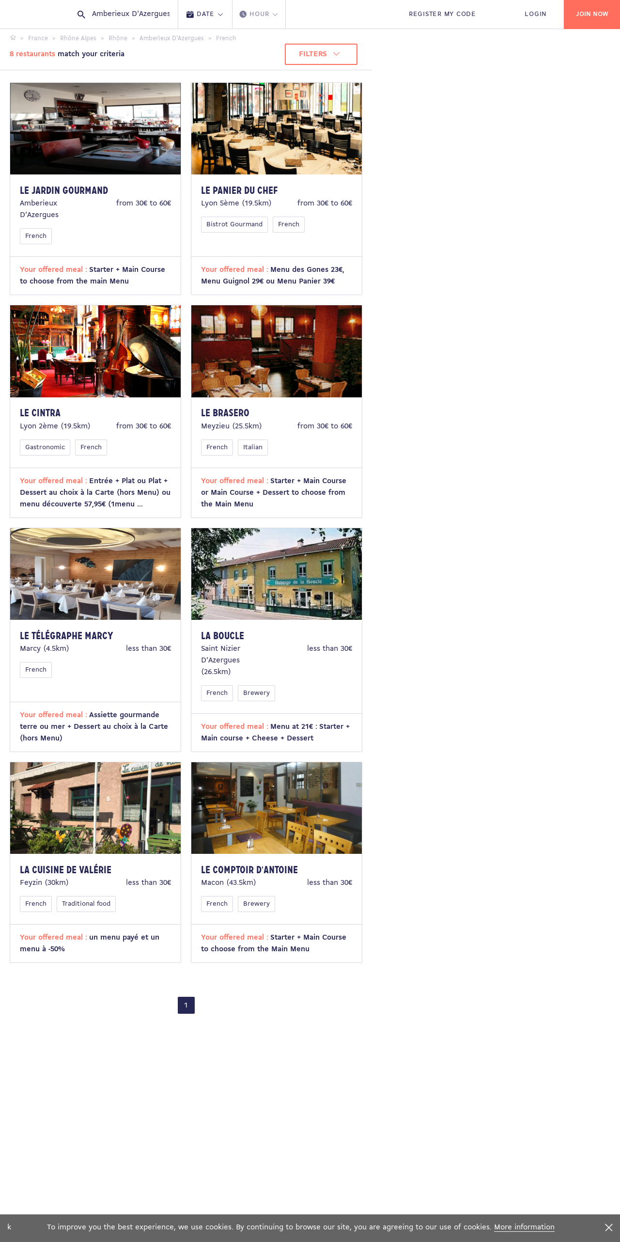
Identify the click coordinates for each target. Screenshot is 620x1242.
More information (524, 1227)
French (35, 236)
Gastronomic (45, 447)
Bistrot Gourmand (234, 224)
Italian (253, 447)
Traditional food (86, 904)
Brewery (256, 693)
